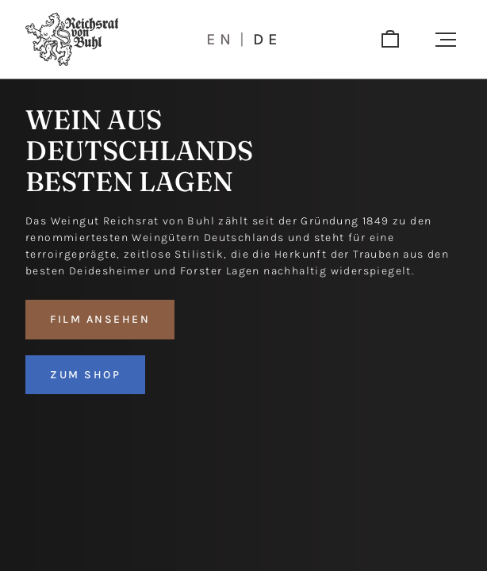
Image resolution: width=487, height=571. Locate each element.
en (221, 40)
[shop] (390, 40)
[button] (446, 40)
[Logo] (71, 39)
